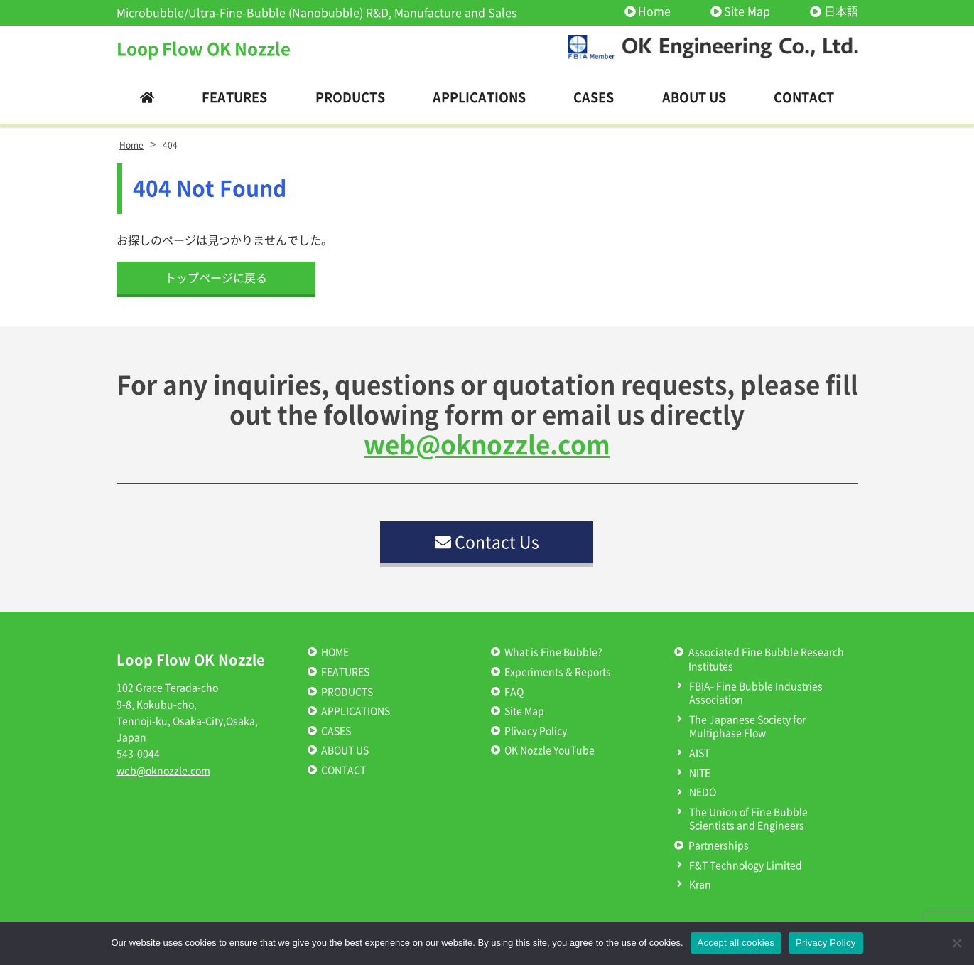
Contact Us (487, 542)
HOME (335, 652)
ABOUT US (345, 750)
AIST (699, 753)
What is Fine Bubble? (553, 652)
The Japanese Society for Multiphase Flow (747, 727)
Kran (700, 885)
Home (654, 11)
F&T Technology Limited (745, 865)
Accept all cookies (736, 942)
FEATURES (345, 672)
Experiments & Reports (557, 672)
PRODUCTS (347, 692)
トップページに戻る (216, 278)
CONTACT (343, 770)
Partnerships (718, 846)
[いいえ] (956, 943)
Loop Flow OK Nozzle (204, 49)
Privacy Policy (825, 942)
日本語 (841, 11)
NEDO (702, 792)
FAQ (514, 692)
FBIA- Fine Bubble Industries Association (756, 693)
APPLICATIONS (355, 711)
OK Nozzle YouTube (549, 750)
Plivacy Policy (535, 731)
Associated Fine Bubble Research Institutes (766, 659)
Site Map (747, 11)
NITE (699, 773)
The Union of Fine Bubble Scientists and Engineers (748, 819)
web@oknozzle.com (487, 444)
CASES (336, 731)
